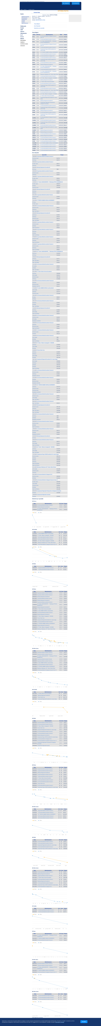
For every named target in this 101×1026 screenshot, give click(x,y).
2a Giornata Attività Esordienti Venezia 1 (48, 62)
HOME (21, 9)
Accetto (84, 1021)
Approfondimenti (25, 23)
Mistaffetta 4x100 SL (36, 434)
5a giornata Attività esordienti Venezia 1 (46, 567)
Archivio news (24, 44)
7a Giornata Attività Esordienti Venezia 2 (48, 47)
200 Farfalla (34, 275)
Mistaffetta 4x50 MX (36, 383)
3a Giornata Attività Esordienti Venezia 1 (48, 39)
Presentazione (24, 18)
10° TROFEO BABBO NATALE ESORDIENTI (49, 52)
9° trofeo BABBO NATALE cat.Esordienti (45, 533)
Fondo (22, 28)
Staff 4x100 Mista (35, 249)
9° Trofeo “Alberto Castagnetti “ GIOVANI (45, 535)
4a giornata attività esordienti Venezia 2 (44, 652)
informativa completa (59, 1022)
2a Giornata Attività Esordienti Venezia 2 (45, 779)
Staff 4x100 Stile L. (36, 227)
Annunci (22, 45)
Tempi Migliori (37, 23)
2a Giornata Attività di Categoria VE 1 (47, 55)
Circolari (23, 20)
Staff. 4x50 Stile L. (35, 211)
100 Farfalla (34, 289)
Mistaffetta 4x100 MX (36, 320)
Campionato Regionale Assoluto (43, 745)
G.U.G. (22, 37)
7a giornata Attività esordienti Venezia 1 (45, 776)
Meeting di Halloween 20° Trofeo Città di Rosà (49, 74)
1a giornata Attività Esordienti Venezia (44, 598)
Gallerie (22, 42)
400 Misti (34, 298)
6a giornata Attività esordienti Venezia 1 (45, 602)
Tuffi (21, 29)
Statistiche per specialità (39, 28)
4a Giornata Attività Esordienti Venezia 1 (45, 612)
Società (23, 21)
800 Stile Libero (35, 284)
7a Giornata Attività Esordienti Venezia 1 (45, 812)
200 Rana (34, 165)
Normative (23, 40)
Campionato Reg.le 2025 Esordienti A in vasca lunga (48, 787)
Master (22, 38)
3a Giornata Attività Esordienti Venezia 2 (48, 54)
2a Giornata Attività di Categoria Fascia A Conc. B (47, 544)
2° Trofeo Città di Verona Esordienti (47, 81)
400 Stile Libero (35, 207)
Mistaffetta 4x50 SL (36, 286)
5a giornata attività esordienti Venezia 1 (45, 768)
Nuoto (22, 14)
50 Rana (34, 185)
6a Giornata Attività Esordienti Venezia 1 (48, 112)
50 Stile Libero (35, 163)
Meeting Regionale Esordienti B (46, 64)
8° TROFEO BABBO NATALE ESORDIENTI (45, 938)
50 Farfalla (34, 266)
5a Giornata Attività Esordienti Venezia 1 (48, 144)
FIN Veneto (66, 3)
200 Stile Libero (35, 238)
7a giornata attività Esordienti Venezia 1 (45, 770)
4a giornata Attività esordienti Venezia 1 (45, 660)
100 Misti (34, 233)
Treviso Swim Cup (41, 697)
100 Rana (34, 160)
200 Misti (34, 225)
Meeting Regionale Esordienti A (46, 79)
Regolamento (24, 19)
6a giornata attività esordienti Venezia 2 (44, 594)
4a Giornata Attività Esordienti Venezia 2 (48, 137)
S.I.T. (21, 35)
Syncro (22, 31)
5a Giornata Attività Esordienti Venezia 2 (48, 88)
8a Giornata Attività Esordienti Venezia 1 (48, 83)
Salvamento (23, 33)
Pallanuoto (23, 26)
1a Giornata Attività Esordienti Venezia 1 (48, 76)
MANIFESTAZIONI (25, 16)
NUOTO (25, 9)
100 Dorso (34, 209)
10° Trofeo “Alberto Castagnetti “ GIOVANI (48, 77)
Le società (75, 3)
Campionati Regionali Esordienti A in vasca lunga (46, 619)
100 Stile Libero (35, 158)
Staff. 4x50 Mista (35, 220)
